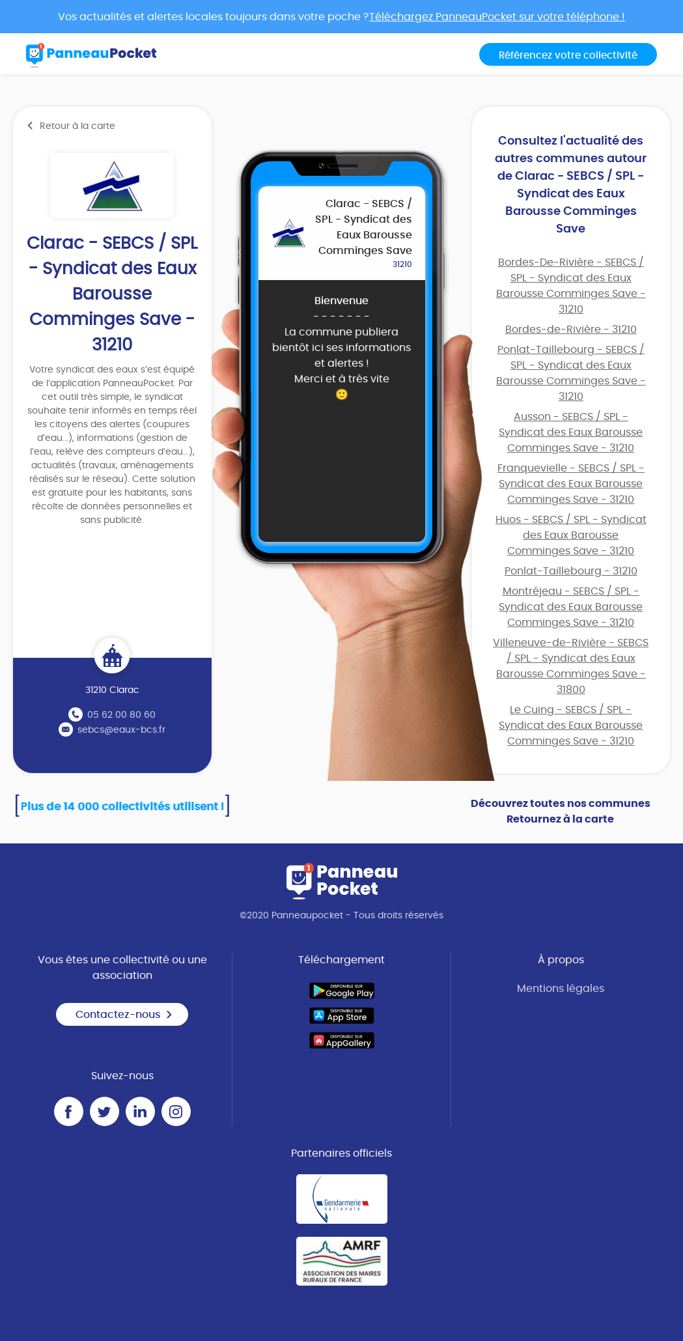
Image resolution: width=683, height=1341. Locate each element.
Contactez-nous (124, 1014)
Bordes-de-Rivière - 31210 (571, 329)
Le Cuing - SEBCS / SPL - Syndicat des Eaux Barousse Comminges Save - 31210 (571, 725)
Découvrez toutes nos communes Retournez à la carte (560, 811)
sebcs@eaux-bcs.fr (121, 730)
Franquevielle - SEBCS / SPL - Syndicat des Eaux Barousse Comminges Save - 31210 (571, 484)
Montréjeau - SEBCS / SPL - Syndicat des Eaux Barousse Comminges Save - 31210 (571, 607)
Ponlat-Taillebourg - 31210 (571, 571)
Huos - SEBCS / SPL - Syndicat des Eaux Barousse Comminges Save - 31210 (571, 535)
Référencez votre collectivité (568, 56)
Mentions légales (560, 988)
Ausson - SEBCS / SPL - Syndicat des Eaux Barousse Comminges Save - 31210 (571, 432)
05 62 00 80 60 (121, 715)
